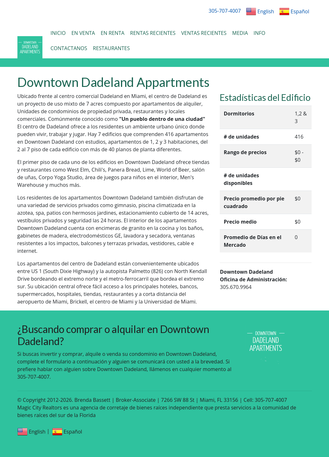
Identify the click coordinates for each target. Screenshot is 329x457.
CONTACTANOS (68, 48)
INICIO (58, 32)
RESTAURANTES (111, 48)
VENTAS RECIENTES (203, 32)
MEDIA (240, 32)
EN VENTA (83, 32)
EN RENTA (112, 32)
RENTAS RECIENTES (152, 32)
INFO (259, 32)
